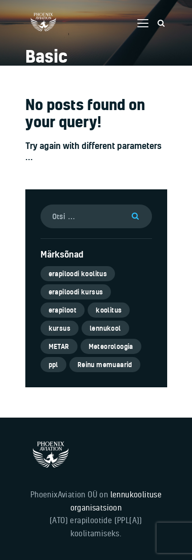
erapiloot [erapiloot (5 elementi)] (63, 310)
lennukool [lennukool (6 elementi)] (105, 328)
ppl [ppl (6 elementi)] (53, 364)
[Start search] (161, 23)
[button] (142, 23)
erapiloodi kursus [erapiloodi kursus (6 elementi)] (76, 291)
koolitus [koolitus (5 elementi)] (109, 310)
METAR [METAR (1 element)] (59, 346)
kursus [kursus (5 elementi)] (59, 328)
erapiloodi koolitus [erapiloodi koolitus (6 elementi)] (78, 273)
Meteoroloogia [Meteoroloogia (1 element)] (111, 346)
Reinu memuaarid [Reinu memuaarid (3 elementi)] (105, 364)
